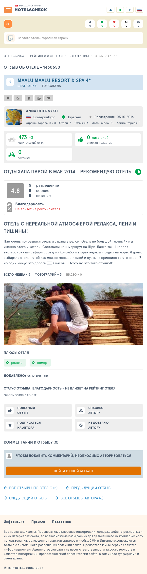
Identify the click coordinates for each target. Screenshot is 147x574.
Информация (14, 521)
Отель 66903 (14, 56)
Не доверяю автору (98, 425)
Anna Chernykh (42, 111)
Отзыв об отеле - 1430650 (32, 67)
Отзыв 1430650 (107, 56)
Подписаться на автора (29, 425)
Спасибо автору (96, 410)
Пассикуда (51, 85)
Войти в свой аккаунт (73, 471)
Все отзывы (79, 56)
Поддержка (61, 521)
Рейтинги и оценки (46, 56)
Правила (38, 521)
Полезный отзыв (26, 410)
